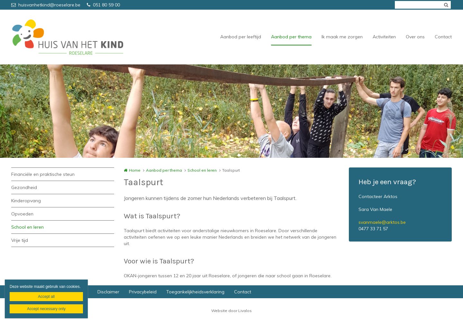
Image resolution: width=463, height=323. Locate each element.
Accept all (46, 296)
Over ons (415, 37)
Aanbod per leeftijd (240, 37)
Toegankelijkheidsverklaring (195, 292)
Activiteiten (384, 37)
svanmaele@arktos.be (382, 222)
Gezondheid (24, 187)
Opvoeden (22, 214)
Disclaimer (108, 292)
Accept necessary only (46, 309)
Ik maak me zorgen (342, 37)
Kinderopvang (26, 201)
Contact (443, 37)
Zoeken (446, 5)
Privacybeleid (143, 292)
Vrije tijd (19, 240)
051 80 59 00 (103, 5)
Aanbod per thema (291, 37)
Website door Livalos (231, 310)
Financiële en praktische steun (43, 174)
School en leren (27, 227)
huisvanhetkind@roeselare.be (45, 5)
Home (135, 170)
